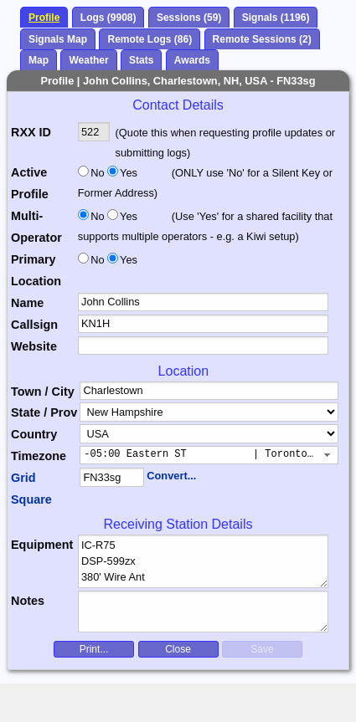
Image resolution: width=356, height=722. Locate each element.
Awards (192, 60)
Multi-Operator (36, 226)
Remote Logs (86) (149, 39)
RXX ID (31, 132)
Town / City (43, 391)
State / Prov (44, 412)
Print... (94, 649)
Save (261, 649)
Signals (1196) (276, 17)
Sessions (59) (189, 17)
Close (178, 649)
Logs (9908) (108, 17)
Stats (141, 60)
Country (34, 434)
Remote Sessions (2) (262, 39)
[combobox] (209, 455)
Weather (88, 60)
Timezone (38, 456)
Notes (27, 600)
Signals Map (57, 39)
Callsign (34, 324)
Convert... (171, 475)
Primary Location (36, 270)
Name (27, 303)
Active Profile (30, 183)
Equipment (42, 544)
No (97, 172)
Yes (127, 172)
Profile (43, 17)
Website (34, 346)
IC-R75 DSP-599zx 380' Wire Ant (203, 561)
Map (38, 60)
